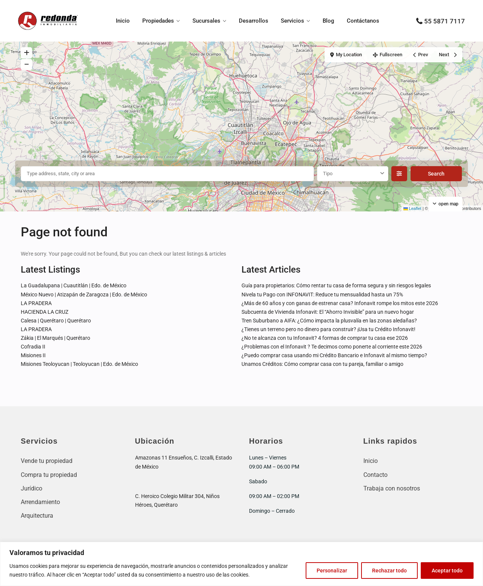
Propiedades (158, 20)
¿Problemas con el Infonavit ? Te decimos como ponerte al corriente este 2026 (332, 347)
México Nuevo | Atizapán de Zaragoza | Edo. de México (84, 294)
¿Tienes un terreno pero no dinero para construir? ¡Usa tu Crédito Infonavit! (328, 329)
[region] (241, 564)
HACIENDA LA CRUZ (44, 312)
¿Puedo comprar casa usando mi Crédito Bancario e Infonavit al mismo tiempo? (334, 355)
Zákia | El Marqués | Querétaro (55, 338)
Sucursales (206, 20)
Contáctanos (363, 20)
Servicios (292, 20)
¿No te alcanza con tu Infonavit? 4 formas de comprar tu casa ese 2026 (325, 338)
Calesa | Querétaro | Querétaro (56, 321)
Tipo (327, 173)
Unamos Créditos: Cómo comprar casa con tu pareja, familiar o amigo (322, 364)
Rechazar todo (389, 570)
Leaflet (412, 208)
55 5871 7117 (444, 21)
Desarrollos (253, 20)
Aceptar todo (447, 570)
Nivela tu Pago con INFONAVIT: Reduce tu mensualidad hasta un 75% (322, 294)
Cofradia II (33, 347)
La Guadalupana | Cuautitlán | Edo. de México (73, 285)
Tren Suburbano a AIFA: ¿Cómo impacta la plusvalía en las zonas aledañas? (329, 321)
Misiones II (33, 355)
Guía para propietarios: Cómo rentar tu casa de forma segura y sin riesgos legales (336, 285)
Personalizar (332, 570)
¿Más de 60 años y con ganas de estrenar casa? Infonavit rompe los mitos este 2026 (340, 303)
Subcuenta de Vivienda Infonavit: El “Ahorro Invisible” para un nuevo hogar (328, 312)
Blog (328, 20)
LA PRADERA (36, 303)
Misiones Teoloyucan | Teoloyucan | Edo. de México (79, 364)
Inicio (123, 20)
